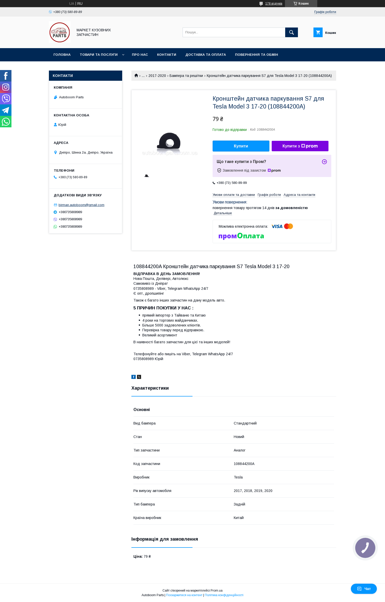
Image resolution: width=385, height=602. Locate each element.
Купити (241, 146)
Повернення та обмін (256, 55)
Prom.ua (217, 590)
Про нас (140, 55)
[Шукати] (291, 32)
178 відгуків (273, 3)
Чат (364, 588)
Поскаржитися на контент (184, 595)
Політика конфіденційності (224, 595)
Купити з (300, 146)
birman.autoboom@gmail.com (81, 205)
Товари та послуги (99, 55)
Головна (62, 55)
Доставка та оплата (205, 55)
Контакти (166, 55)
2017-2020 (157, 76)
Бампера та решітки (186, 76)
